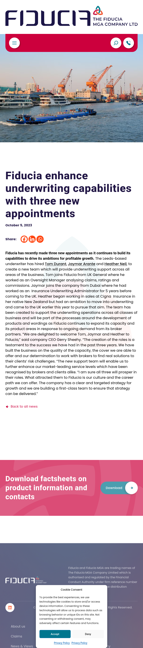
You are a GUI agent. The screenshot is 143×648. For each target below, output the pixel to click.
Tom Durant (55, 263)
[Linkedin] (32, 239)
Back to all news (21, 406)
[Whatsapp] (40, 239)
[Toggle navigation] (14, 43)
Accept (55, 634)
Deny (88, 634)
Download (122, 504)
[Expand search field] (116, 43)
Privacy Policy (62, 643)
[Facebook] (24, 239)
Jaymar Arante (81, 263)
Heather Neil (115, 263)
